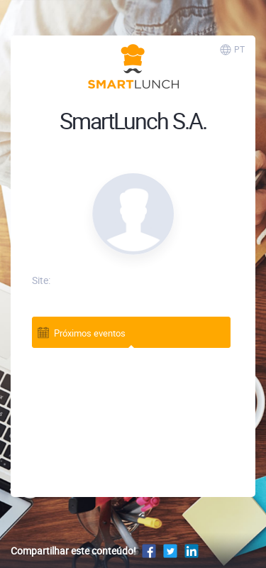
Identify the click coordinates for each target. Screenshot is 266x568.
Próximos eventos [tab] (81, 332)
